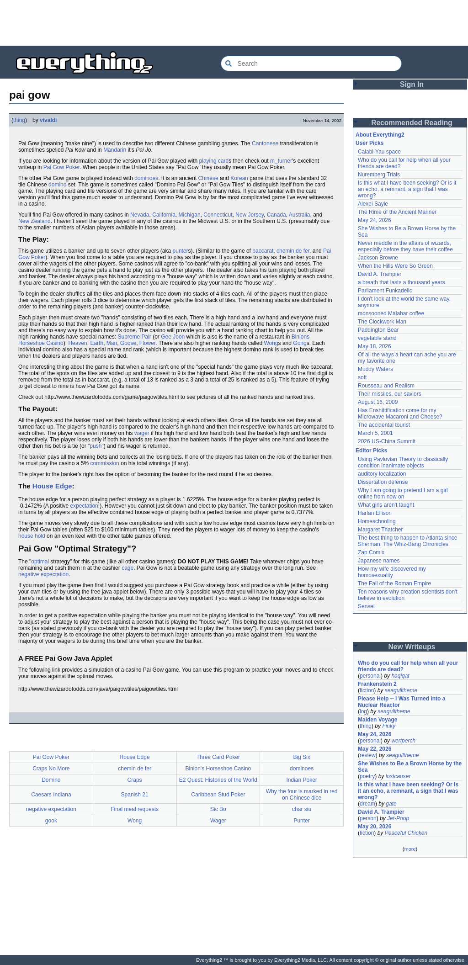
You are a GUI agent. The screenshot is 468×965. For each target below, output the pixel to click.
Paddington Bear (378, 330)
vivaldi (48, 120)
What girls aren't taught (386, 505)
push (95, 446)
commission (104, 463)
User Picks (369, 143)
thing (19, 120)
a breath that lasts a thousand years (401, 282)
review (368, 755)
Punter (301, 820)
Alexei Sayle (373, 204)
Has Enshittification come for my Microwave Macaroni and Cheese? (400, 413)
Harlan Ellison (375, 513)
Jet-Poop (398, 818)
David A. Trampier (379, 274)
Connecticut (217, 215)
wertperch (403, 740)
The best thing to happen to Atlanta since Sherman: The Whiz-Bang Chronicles (407, 541)
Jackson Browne (378, 258)
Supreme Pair (134, 337)
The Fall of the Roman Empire (394, 583)
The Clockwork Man (382, 321)
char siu (301, 809)
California (164, 215)
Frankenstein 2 (377, 684)
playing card (214, 161)
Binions (300, 337)
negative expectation (43, 574)
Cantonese (265, 143)
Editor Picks (371, 450)
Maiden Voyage (377, 719)
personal (370, 676)
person (368, 818)
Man (111, 343)
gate (391, 804)
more (409, 849)
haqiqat (400, 676)
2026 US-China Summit (386, 441)
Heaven (77, 343)
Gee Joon (173, 337)
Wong (271, 343)
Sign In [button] (412, 84)
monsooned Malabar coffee (391, 313)
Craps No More (50, 768)
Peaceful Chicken (406, 833)
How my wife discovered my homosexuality (392, 572)
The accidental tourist (384, 425)
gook (51, 820)
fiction (367, 690)
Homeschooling (377, 521)
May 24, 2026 (374, 220)
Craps (135, 780)
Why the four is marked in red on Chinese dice (302, 794)
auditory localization (382, 474)
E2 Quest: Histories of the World (218, 780)
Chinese (208, 178)
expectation (84, 506)
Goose (128, 343)
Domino (51, 780)
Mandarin (114, 150)
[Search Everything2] (311, 63)
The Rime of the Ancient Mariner (397, 212)
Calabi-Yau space (379, 151)
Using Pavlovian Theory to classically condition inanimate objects (403, 462)
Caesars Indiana (51, 794)
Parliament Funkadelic (385, 290)
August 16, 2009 (378, 402)
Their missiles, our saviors (389, 394)
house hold (31, 536)
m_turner (281, 161)
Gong (299, 343)
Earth (96, 343)
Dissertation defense (383, 482)
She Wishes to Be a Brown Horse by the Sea (410, 766)
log (363, 711)
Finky (388, 726)
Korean (239, 178)
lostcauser (398, 776)
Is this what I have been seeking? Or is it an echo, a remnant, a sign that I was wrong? (407, 189)
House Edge (52, 486)
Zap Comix (371, 552)
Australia (299, 215)
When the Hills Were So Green (395, 266)
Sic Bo (218, 809)
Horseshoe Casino (41, 343)
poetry (367, 776)
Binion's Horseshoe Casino (218, 768)
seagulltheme (401, 690)
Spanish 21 (135, 794)
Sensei (366, 606)
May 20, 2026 (374, 826)
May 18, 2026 (374, 346)
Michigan (190, 215)
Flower (147, 343)
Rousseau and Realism (386, 385)
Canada (276, 215)
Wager (218, 820)
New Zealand (34, 221)
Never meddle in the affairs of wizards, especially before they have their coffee (405, 246)
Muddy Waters (375, 369)
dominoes (146, 178)
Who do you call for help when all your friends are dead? (408, 666)
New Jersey (249, 215)
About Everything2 (380, 135)
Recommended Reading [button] (411, 123)
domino (57, 184)
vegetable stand (377, 338)
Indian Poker (301, 780)
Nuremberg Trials (379, 174)
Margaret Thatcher (380, 529)
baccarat (262, 251)
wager (141, 433)
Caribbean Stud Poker (218, 794)
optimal (40, 561)
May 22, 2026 (374, 749)
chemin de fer (293, 251)
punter (180, 251)
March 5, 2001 (375, 433)
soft (362, 377)
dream (367, 804)
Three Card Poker (218, 757)
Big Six (301, 757)
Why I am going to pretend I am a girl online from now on (403, 493)
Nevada (139, 215)
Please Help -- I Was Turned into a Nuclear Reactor (401, 701)
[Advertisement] (234, 22)
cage (127, 568)
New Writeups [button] (412, 647)
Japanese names (378, 560)
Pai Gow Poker (61, 167)
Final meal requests (135, 809)
